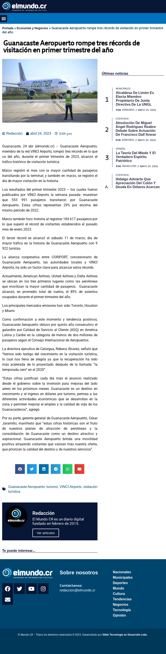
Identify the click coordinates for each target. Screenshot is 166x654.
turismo (52, 487)
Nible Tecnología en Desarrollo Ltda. (124, 634)
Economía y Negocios (32, 28)
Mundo (118, 588)
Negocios (120, 604)
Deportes (120, 583)
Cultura (119, 594)
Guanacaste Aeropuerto (26, 487)
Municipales (123, 577)
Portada (7, 28)
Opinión (119, 615)
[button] (3, 18)
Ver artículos (46, 533)
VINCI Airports (70, 487)
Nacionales (122, 572)
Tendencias (122, 599)
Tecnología (122, 610)
